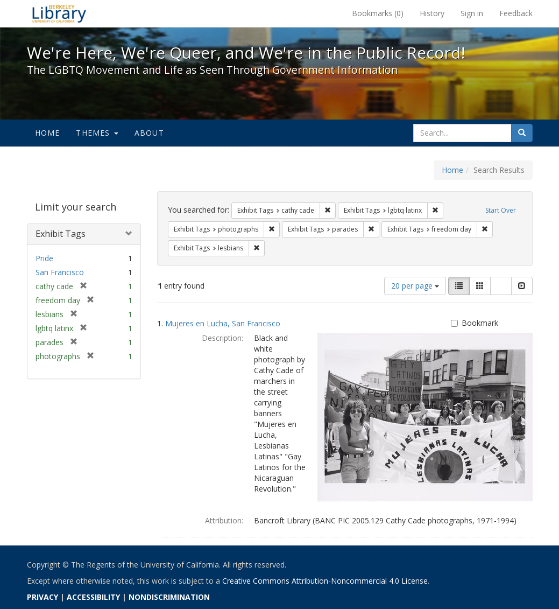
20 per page (415, 286)
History (432, 13)
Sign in (472, 13)
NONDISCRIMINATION (169, 597)
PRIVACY (42, 597)
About (149, 133)
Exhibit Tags (61, 234)
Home (47, 133)
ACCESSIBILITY (93, 597)
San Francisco (60, 272)
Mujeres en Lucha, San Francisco (222, 323)
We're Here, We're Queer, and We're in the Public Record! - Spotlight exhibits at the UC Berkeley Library (59, 13)
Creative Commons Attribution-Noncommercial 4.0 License (325, 581)
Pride (44, 258)
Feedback (516, 13)
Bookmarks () (378, 13)
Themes (97, 133)
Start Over (500, 210)
